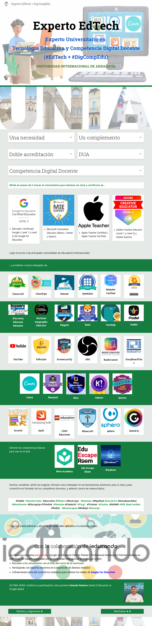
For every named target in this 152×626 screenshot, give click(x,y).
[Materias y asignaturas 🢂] (29, 611)
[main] (76, 25)
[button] (71, 137)
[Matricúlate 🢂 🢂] (122, 611)
